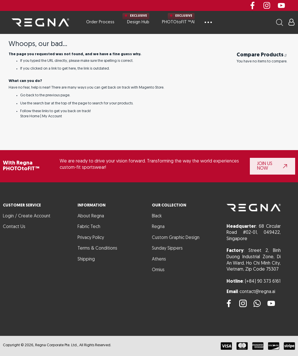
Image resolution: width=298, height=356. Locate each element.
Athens (159, 259)
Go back (27, 95)
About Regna (91, 216)
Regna (158, 227)
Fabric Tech (89, 227)
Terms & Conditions (97, 248)
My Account (52, 116)
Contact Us (14, 227)
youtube (281, 5)
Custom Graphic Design (175, 238)
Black (157, 216)
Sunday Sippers (167, 248)
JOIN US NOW (264, 166)
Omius (158, 270)
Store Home (29, 116)
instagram (267, 5)
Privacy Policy (91, 238)
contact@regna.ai (257, 292)
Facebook (252, 5)
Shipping (86, 259)
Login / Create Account (26, 216)
